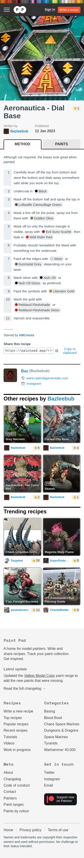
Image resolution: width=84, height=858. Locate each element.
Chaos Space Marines (61, 724)
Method (22, 144)
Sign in (50, 9)
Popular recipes (16, 724)
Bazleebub (60, 399)
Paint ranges (14, 804)
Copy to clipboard (65, 351)
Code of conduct (17, 785)
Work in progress (17, 750)
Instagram (31, 384)
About (8, 772)
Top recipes (13, 718)
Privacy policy (30, 830)
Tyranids (51, 743)
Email (48, 785)
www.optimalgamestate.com (44, 378)
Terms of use (58, 830)
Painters (10, 798)
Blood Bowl (53, 718)
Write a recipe (69, 9)
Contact (10, 792)
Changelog (12, 779)
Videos (9, 743)
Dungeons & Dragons (61, 730)
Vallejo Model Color (39, 676)
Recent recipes (16, 730)
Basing (49, 711)
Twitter (49, 772)
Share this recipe (17, 344)
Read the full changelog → (25, 688)
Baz (24, 371)
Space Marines (56, 737)
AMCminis (26, 335)
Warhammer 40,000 (60, 750)
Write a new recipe (18, 711)
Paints (61, 144)
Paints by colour (16, 811)
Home (8, 830)
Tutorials (10, 737)
